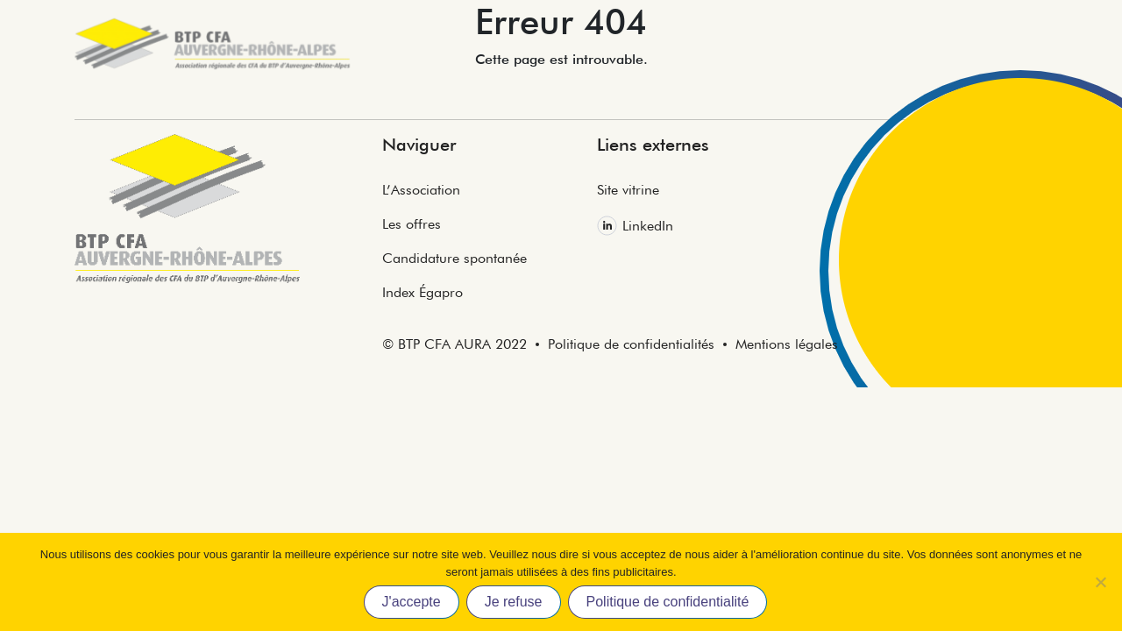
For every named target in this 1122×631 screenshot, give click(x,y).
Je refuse (514, 601)
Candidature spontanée (454, 258)
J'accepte (411, 601)
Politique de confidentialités (631, 344)
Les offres (411, 224)
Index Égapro (422, 292)
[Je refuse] (1100, 582)
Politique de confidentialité (667, 601)
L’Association (421, 189)
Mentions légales (786, 344)
